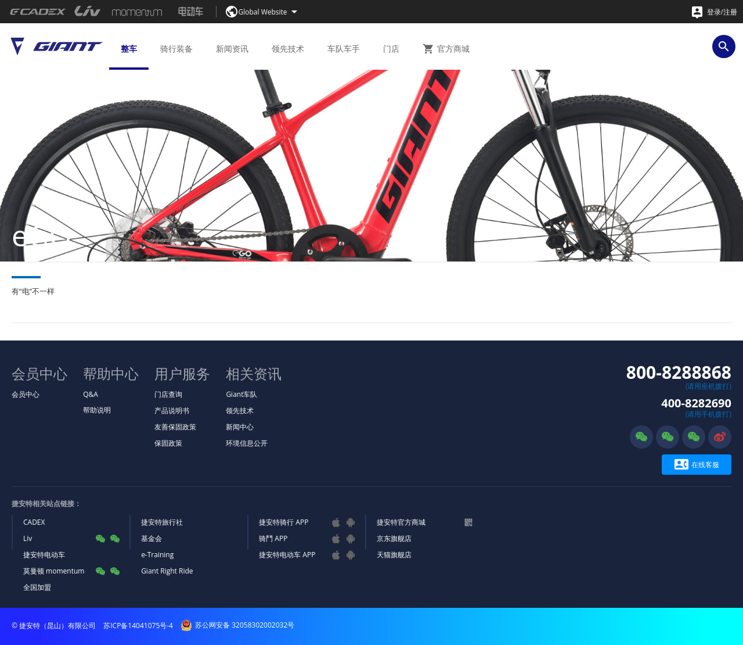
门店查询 (168, 394)
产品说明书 (171, 410)
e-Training (157, 555)
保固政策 (168, 443)
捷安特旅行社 (162, 522)
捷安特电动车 (44, 555)
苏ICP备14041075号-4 (138, 625)
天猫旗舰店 (394, 555)
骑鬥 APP (273, 538)
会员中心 (25, 394)
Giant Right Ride (167, 571)
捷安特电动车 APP (287, 555)
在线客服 (697, 464)
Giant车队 (241, 394)
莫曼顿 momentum (53, 571)
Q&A (90, 394)
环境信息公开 (247, 443)
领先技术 (240, 410)
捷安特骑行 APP (283, 522)
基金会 (151, 538)
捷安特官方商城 (401, 522)
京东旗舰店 (394, 538)
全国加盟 (37, 587)
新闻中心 (240, 427)
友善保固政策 (175, 427)
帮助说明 (97, 410)
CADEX (34, 522)
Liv (27, 538)
